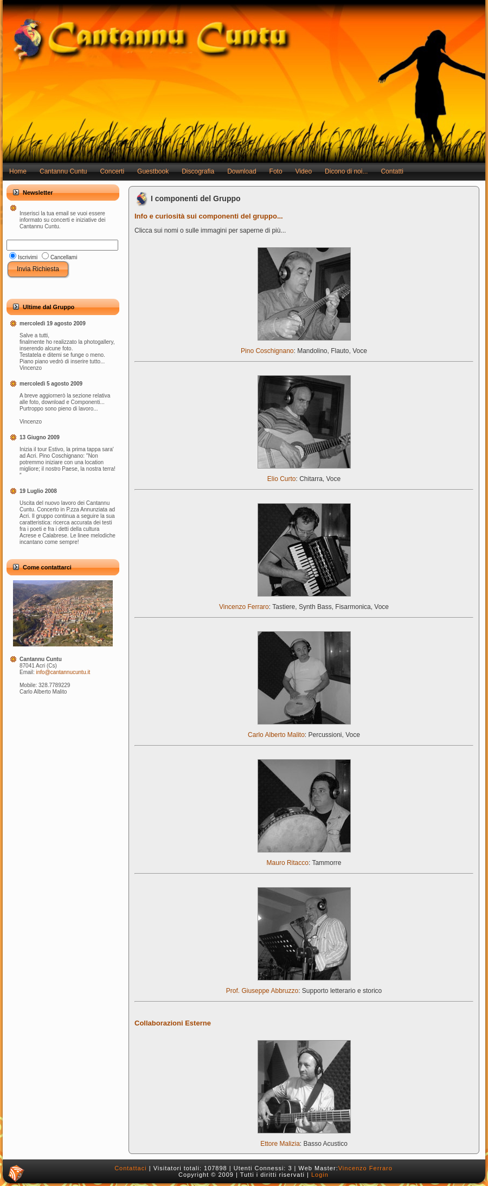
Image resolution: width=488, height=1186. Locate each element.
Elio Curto (304, 476)
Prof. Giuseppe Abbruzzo (288, 988)
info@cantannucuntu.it (63, 672)
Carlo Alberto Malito (299, 732)
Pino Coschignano (295, 348)
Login (320, 1174)
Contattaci (130, 1168)
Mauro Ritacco (304, 860)
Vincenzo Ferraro (285, 604)
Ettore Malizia (304, 1140)
